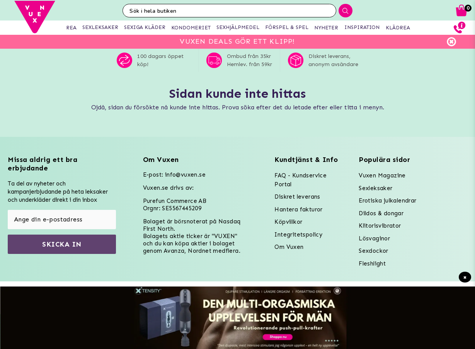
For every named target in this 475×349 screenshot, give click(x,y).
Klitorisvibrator (380, 225)
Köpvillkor (288, 221)
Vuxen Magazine (382, 175)
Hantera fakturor (298, 209)
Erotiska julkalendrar (387, 200)
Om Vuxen (288, 246)
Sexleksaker (375, 188)
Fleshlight (372, 263)
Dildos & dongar (381, 213)
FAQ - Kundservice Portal (300, 180)
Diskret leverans (297, 196)
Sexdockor (373, 250)
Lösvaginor (374, 238)
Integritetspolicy (298, 234)
